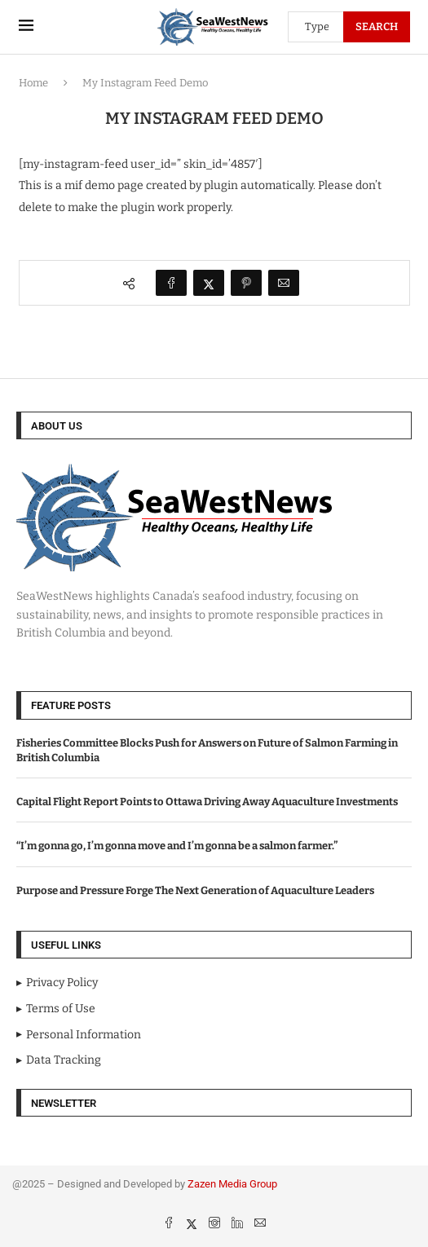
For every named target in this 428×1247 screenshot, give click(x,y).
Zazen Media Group (232, 1184)
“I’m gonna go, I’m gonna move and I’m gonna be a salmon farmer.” (177, 845)
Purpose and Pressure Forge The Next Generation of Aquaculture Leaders (195, 890)
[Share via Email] (283, 283)
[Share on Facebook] (171, 283)
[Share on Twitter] (208, 283)
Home (33, 83)
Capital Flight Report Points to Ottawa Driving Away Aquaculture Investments (207, 801)
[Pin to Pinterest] (246, 283)
